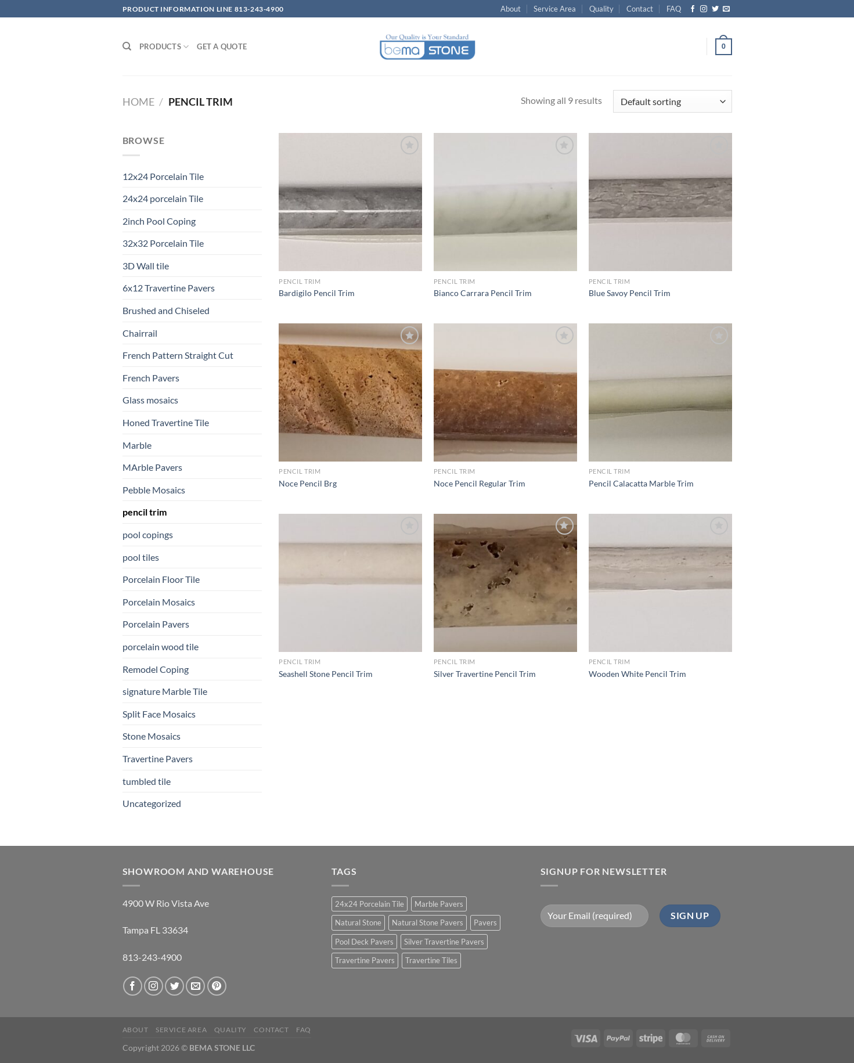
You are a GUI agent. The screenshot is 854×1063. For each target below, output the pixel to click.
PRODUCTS (164, 46)
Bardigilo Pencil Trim (317, 293)
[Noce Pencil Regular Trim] (505, 392)
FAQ (673, 8)
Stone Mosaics (151, 735)
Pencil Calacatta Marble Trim (641, 483)
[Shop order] (672, 101)
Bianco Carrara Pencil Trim (483, 293)
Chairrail (139, 332)
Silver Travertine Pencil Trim (485, 674)
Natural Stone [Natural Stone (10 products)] (358, 922)
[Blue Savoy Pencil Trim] (660, 202)
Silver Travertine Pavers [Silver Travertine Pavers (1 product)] (444, 941)
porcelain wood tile (160, 646)
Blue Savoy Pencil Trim (630, 293)
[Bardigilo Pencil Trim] (350, 202)
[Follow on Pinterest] (216, 986)
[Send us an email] (726, 9)
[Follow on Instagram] (703, 9)
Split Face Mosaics (159, 713)
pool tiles (140, 557)
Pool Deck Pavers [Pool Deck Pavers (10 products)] (364, 941)
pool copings (147, 534)
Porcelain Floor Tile (161, 579)
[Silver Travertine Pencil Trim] (505, 583)
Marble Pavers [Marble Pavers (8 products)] (439, 904)
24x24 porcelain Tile (162, 198)
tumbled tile (146, 781)
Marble (137, 445)
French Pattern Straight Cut (177, 355)
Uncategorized (151, 803)
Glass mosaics (150, 399)
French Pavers (150, 377)
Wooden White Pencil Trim (637, 674)
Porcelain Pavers (155, 623)
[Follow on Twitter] (715, 9)
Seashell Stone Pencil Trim (326, 674)
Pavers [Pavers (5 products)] (485, 922)
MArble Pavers (152, 467)
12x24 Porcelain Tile (163, 176)
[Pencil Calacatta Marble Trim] (660, 392)
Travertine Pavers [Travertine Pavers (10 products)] (365, 960)
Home (138, 101)
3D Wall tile (145, 265)
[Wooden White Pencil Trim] (660, 583)
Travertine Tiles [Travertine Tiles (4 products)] (431, 960)
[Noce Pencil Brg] (350, 392)
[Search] (126, 46)
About (510, 8)
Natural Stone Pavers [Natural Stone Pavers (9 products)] (427, 922)
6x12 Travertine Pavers (168, 287)
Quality (601, 8)
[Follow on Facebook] (692, 9)
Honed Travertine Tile (165, 422)
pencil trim (144, 511)
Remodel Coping (155, 669)
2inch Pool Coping (159, 220)
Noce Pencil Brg (308, 483)
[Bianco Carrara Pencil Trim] (505, 202)
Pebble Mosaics (153, 489)
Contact (639, 8)
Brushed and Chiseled (166, 310)
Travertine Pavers (157, 758)
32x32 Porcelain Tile (163, 242)
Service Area (555, 8)
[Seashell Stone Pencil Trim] (350, 583)
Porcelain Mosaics (158, 601)
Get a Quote (222, 46)
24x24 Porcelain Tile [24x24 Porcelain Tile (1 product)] (369, 904)
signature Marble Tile (164, 691)
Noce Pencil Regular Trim (479, 483)
